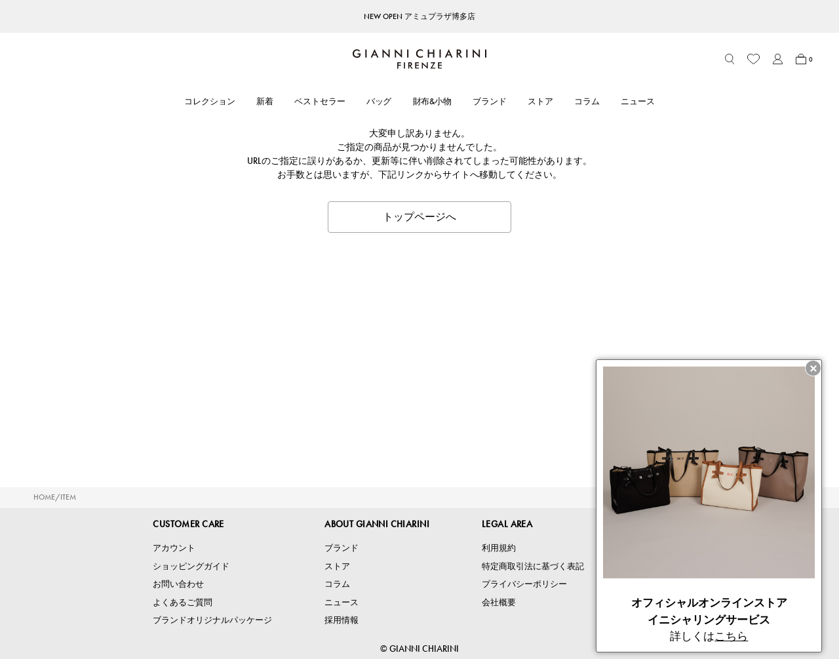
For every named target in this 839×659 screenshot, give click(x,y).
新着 (264, 101)
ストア (540, 101)
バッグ (379, 101)
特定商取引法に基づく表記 (533, 566)
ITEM (68, 497)
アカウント (174, 547)
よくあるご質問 (182, 602)
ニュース (638, 101)
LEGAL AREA (507, 524)
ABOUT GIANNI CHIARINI (376, 524)
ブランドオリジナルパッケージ (212, 620)
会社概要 (499, 602)
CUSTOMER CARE (188, 524)
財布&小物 (432, 101)
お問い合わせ (178, 583)
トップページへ (419, 217)
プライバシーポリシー (524, 583)
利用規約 (499, 547)
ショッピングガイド (191, 566)
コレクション (209, 101)
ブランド (490, 101)
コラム (587, 101)
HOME (44, 497)
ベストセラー (319, 101)
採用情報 (341, 620)
